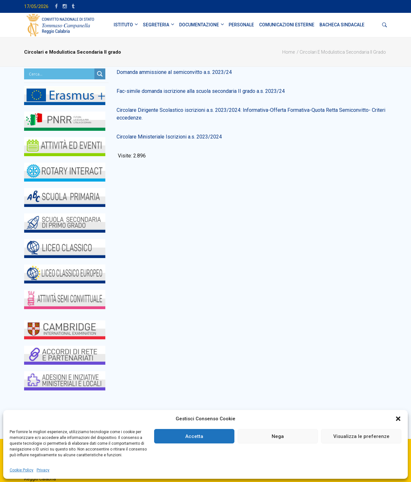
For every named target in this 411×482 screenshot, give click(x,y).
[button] (398, 418)
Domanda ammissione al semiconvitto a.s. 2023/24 (174, 72)
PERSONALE (241, 24)
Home (288, 52)
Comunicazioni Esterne (286, 24)
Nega (278, 436)
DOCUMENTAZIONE (199, 24)
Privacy (43, 470)
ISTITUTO (123, 24)
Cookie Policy (21, 470)
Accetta (194, 436)
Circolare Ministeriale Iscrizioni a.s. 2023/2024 (169, 137)
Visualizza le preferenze (361, 436)
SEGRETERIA (156, 24)
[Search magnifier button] (99, 73)
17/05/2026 (36, 6)
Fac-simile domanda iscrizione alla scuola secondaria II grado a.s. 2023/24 (201, 91)
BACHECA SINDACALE (341, 24)
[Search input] (61, 73)
